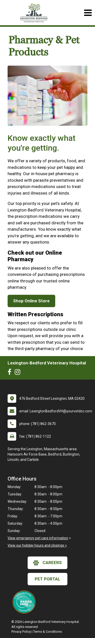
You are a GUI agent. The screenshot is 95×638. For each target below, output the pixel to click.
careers (47, 563)
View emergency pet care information (38, 538)
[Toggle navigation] (87, 12)
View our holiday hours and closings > (37, 545)
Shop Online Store (31, 300)
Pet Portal (47, 578)
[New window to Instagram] (19, 373)
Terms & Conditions (47, 631)
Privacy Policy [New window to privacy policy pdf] (21, 631)
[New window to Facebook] (11, 373)
